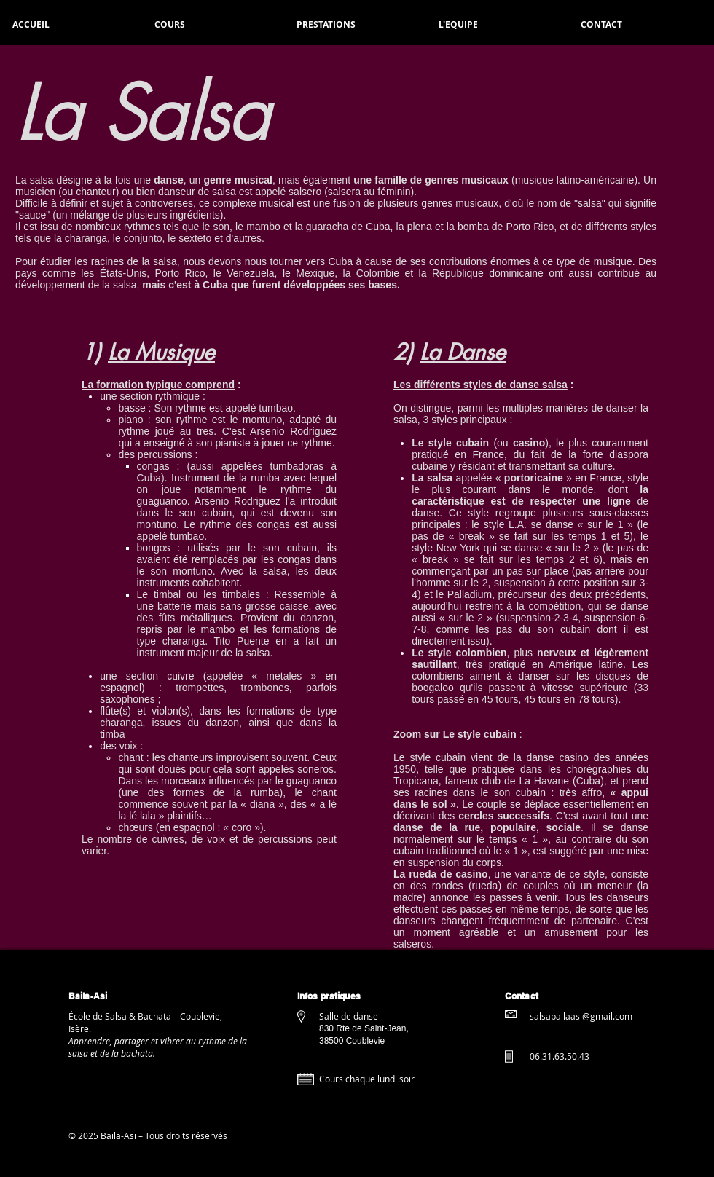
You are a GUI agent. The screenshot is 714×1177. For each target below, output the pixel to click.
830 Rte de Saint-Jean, (365, 1028)
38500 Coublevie (352, 1041)
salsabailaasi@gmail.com (581, 1016)
